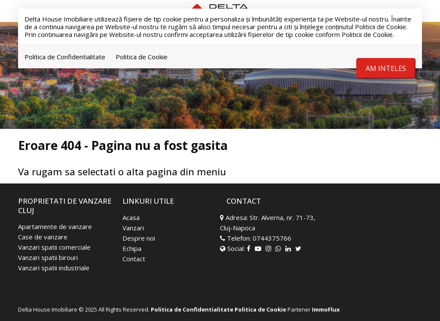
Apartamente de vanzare (55, 226)
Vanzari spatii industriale (53, 267)
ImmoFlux (326, 309)
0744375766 (272, 238)
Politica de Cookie (142, 56)
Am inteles (386, 68)
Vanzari (133, 227)
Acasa (131, 217)
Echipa (131, 248)
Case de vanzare (42, 236)
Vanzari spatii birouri (48, 257)
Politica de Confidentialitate (64, 56)
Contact (133, 258)
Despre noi (138, 238)
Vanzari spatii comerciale (54, 247)
